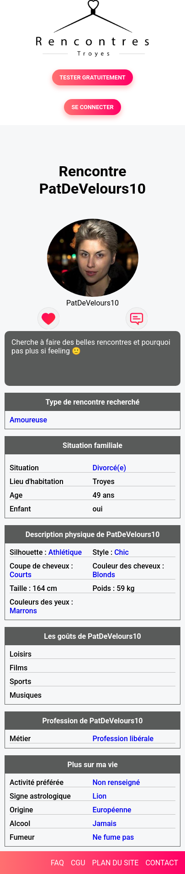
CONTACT (161, 862)
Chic (121, 552)
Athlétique (65, 552)
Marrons (23, 610)
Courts (21, 574)
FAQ (57, 862)
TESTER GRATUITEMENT (92, 77)
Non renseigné (116, 782)
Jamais (104, 823)
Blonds (104, 574)
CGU (78, 862)
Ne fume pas (113, 837)
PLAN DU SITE (115, 862)
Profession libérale (123, 738)
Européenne (112, 810)
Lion (100, 796)
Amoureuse (28, 420)
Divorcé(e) (110, 467)
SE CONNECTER (92, 107)
